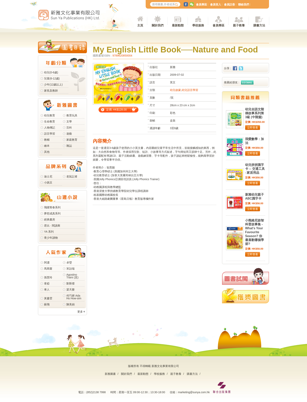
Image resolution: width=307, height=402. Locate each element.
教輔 (47, 139)
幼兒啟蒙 (175, 90)
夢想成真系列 (52, 213)
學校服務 (198, 25)
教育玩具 (71, 115)
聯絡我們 (243, 4)
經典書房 (49, 219)
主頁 (140, 25)
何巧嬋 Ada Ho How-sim (73, 297)
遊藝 (69, 133)
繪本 (47, 145)
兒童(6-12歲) (52, 78)
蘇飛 (47, 304)
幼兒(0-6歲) (51, 72)
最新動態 (142, 373)
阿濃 (47, 262)
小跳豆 (48, 182)
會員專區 (201, 4)
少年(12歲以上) (53, 84)
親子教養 (175, 373)
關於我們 (126, 373)
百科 (69, 127)
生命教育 (49, 121)
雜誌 (69, 145)
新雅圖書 (110, 373)
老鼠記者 (71, 176)
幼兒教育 (49, 115)
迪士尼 (48, 176)
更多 (80, 311)
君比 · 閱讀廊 (52, 225)
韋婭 (47, 283)
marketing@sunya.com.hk (194, 392)
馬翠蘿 (48, 268)
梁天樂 (70, 289)
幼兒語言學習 (190, 90)
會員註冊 (229, 4)
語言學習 (49, 133)
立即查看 (252, 127)
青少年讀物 (51, 237)
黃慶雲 (48, 298)
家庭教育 (71, 139)
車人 (47, 289)
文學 (69, 121)
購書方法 (192, 373)
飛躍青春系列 (52, 207)
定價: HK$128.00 (116, 109)
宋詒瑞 (70, 268)
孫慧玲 (48, 277)
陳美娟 (70, 304)
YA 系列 (49, 231)
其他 (47, 151)
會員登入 (215, 4)
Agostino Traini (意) (72, 276)
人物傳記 (49, 127)
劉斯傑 (70, 283)
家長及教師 (51, 90)
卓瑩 (69, 262)
